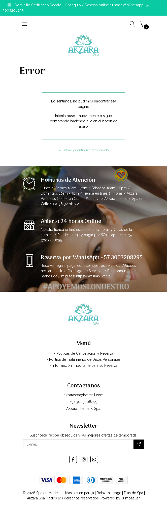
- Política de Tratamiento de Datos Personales (84, 359)
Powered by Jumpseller (120, 498)
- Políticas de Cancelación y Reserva (83, 353)
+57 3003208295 (83, 402)
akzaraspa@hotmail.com (84, 395)
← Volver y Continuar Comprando (83, 150)
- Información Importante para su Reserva (83, 365)
